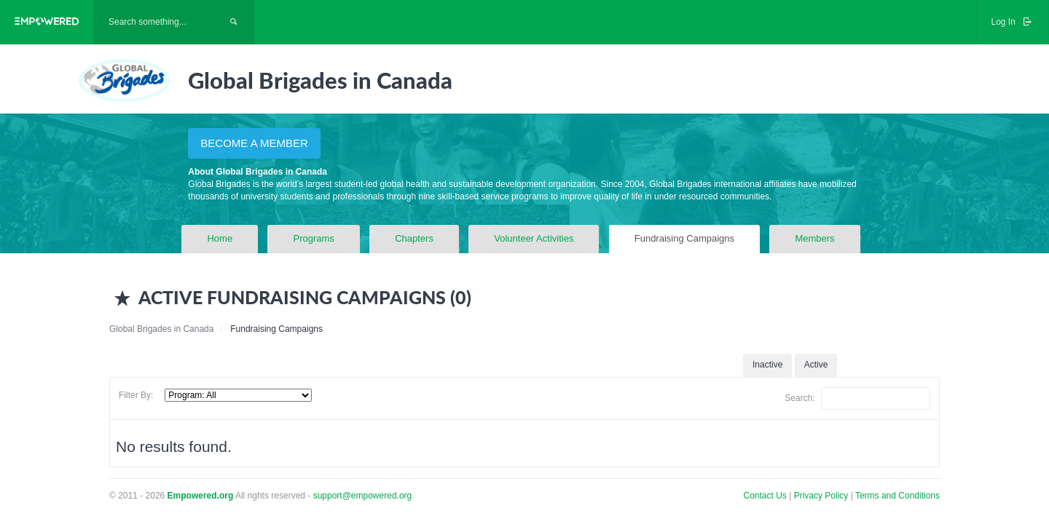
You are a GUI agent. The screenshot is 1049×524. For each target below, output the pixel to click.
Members (814, 238)
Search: (857, 398)
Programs (313, 238)
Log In (1012, 22)
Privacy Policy (822, 496)
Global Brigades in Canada (161, 329)
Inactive (767, 365)
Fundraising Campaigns (684, 238)
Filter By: (136, 395)
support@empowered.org (362, 496)
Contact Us (765, 496)
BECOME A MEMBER (254, 143)
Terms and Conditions (897, 496)
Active (816, 365)
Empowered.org (201, 496)
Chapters (414, 238)
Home (219, 238)
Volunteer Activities (533, 238)
